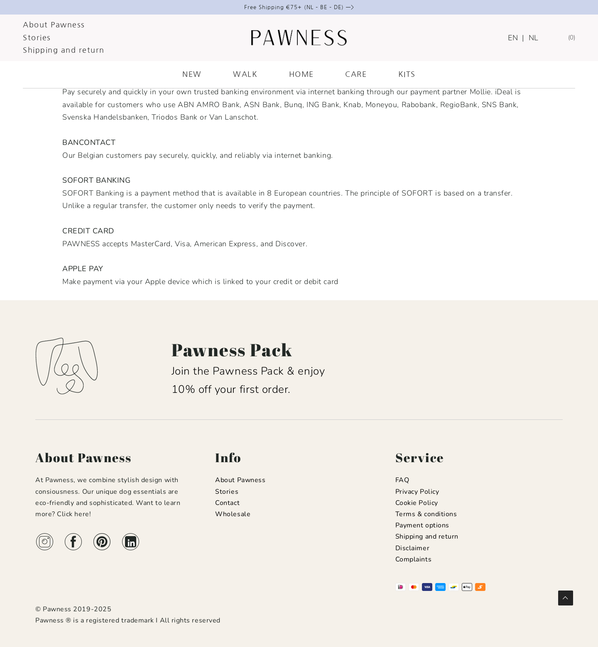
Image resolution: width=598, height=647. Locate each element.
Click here (73, 514)
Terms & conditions (426, 514)
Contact (227, 502)
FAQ (402, 480)
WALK (245, 74)
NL (534, 38)
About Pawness (54, 25)
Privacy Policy (417, 491)
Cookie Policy (416, 502)
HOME (301, 74)
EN (513, 38)
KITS (407, 74)
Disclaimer (412, 548)
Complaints (413, 559)
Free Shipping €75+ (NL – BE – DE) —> (299, 7)
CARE (356, 74)
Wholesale (232, 514)
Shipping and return (64, 50)
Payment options (422, 525)
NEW (192, 74)
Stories (37, 38)
